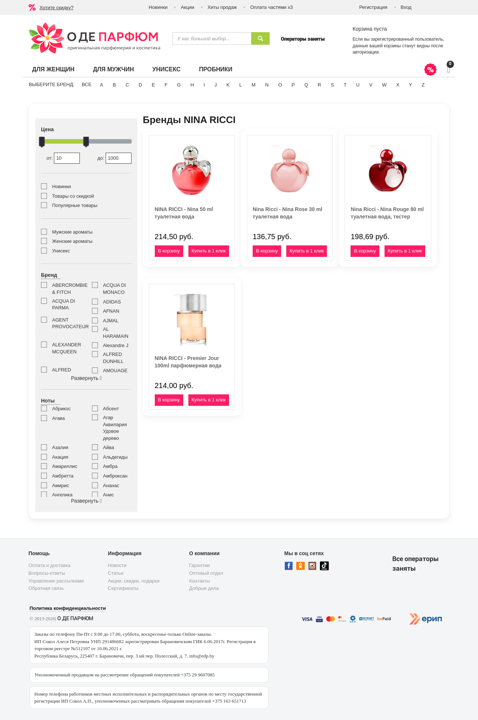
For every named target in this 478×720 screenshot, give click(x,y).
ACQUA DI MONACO (114, 288)
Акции (187, 7)
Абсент (111, 408)
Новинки (158, 7)
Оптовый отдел (206, 573)
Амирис (60, 485)
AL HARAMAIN (116, 332)
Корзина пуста (370, 29)
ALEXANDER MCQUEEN (66, 348)
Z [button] (423, 85)
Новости (117, 565)
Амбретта (63, 476)
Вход (406, 7)
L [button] (240, 85)
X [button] (397, 85)
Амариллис (64, 466)
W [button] (384, 85)
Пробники (215, 69)
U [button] (357, 85)
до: (115, 158)
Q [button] (306, 85)
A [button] (101, 85)
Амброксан (115, 476)
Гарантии (199, 565)
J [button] (216, 85)
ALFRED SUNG (61, 373)
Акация (60, 457)
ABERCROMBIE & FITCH (66, 288)
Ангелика (62, 494)
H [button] (192, 85)
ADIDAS (112, 302)
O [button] (280, 85)
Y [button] (410, 85)
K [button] (228, 85)
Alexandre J (116, 345)
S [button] (332, 85)
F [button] (165, 85)
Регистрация (373, 7)
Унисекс (166, 69)
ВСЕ (86, 84)
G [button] (179, 85)
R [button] (319, 85)
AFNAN (111, 311)
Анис (108, 494)
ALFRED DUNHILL (113, 357)
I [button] (204, 85)
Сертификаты (123, 588)
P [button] (293, 85)
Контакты (199, 581)
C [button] (127, 85)
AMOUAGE (115, 370)
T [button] (345, 85)
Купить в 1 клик (209, 251)
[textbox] (212, 38)
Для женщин (53, 69)
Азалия (60, 447)
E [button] (153, 85)
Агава (58, 418)
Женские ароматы (72, 241)
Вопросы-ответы (46, 573)
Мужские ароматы (72, 232)
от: (63, 158)
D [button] (140, 85)
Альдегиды (115, 457)
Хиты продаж (222, 7)
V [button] (370, 85)
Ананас (111, 485)
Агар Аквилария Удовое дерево (115, 428)
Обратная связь (46, 588)
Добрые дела (204, 588)
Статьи (115, 573)
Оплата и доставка (49, 565)
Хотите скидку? (57, 7)
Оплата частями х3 (271, 7)
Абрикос (61, 408)
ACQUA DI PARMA (63, 304)
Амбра (110, 466)
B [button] (114, 85)
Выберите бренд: (51, 84)
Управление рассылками (56, 581)
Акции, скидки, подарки (134, 581)
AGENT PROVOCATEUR (66, 323)
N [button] (267, 85)
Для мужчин (113, 69)
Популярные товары (75, 205)
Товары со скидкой (73, 196)
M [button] (254, 85)
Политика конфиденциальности (68, 608)
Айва (108, 447)
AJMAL (111, 320)
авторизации (366, 52)
